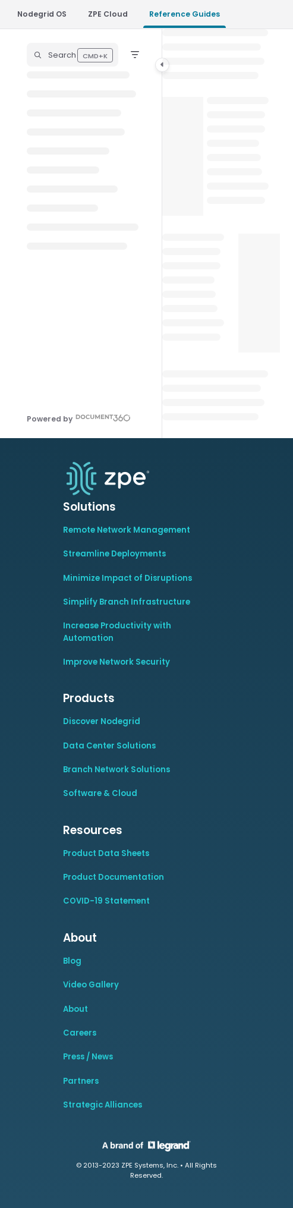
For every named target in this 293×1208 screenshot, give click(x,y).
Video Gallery (91, 984)
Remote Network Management (126, 530)
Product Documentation (113, 877)
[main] (221, 233)
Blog (72, 961)
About (75, 1009)
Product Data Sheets (106, 853)
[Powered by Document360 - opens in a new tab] (79, 417)
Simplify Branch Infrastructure (126, 602)
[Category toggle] (162, 65)
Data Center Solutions (109, 745)
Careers (79, 1033)
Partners (81, 1081)
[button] (72, 55)
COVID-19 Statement (106, 901)
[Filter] (135, 55)
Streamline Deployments (114, 553)
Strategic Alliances (102, 1105)
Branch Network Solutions (116, 769)
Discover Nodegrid (101, 721)
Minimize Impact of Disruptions (127, 578)
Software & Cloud (100, 793)
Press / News (88, 1056)
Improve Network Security (116, 662)
